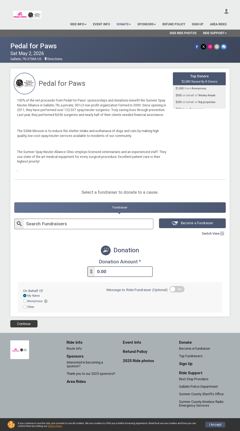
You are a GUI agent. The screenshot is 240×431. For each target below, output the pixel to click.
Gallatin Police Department (198, 387)
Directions (54, 59)
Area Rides (218, 24)
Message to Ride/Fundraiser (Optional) (137, 291)
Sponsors (145, 24)
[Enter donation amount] (123, 272)
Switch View (213, 234)
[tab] (120, 208)
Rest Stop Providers (193, 380)
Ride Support (213, 33)
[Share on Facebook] (197, 46)
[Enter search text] (88, 225)
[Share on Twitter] (204, 46)
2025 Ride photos (183, 33)
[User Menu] (226, 10)
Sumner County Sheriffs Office (201, 395)
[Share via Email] (217, 46)
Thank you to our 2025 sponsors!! (91, 374)
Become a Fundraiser (192, 224)
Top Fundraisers (191, 357)
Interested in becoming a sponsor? (85, 365)
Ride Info (77, 24)
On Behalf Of (33, 292)
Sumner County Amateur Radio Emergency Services (201, 404)
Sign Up (197, 24)
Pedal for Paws (33, 46)
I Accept (215, 425)
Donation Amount (120, 262)
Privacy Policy (55, 426)
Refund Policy (173, 24)
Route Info (74, 349)
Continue (24, 324)
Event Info (101, 24)
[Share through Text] (224, 46)
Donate (123, 24)
